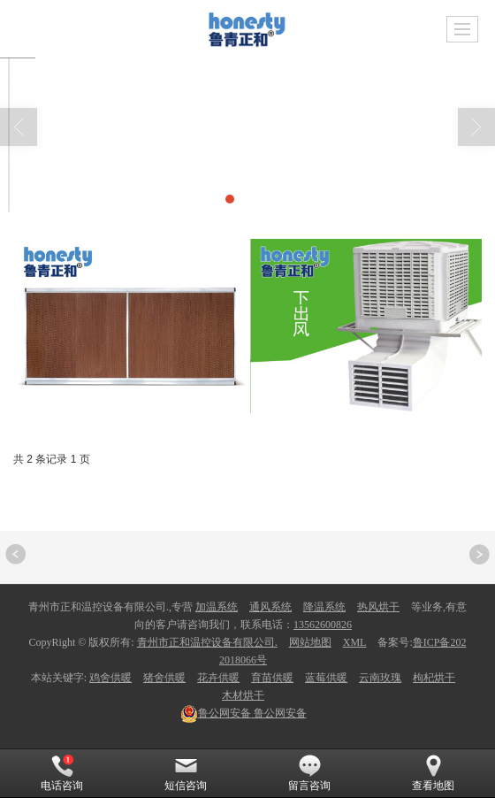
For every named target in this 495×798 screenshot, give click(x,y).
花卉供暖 (218, 677)
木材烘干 (243, 695)
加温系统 (216, 607)
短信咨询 (185, 773)
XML (355, 642)
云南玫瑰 (380, 677)
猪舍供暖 (164, 677)
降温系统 (324, 607)
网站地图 (310, 642)
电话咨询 (62, 773)
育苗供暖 (272, 677)
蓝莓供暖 (326, 677)
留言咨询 (309, 773)
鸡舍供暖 (110, 677)
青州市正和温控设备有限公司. (207, 642)
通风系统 (270, 607)
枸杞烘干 (434, 677)
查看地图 (433, 773)
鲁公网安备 (243, 713)
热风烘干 (378, 607)
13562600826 (322, 624)
